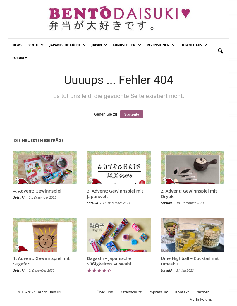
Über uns (105, 292)
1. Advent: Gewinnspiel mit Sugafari (41, 261)
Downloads (194, 45)
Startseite (131, 114)
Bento (36, 45)
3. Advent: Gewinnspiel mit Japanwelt (115, 193)
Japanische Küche (67, 45)
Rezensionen (161, 45)
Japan (99, 45)
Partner (202, 292)
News (17, 45)
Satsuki (18, 197)
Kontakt (182, 292)
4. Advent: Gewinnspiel (37, 191)
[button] (220, 51)
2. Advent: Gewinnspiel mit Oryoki (189, 193)
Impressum (158, 292)
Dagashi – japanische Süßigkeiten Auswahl (109, 261)
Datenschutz (130, 292)
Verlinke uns (201, 299)
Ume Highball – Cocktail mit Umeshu (190, 261)
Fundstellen (127, 45)
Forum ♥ (19, 57)
